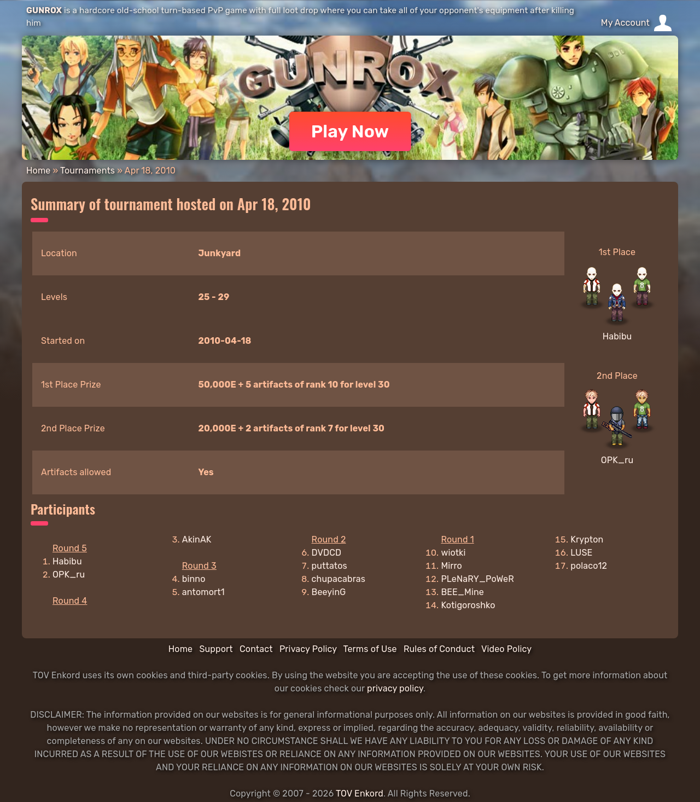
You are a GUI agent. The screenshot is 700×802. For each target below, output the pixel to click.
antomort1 (203, 592)
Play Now (350, 131)
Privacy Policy (308, 649)
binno (194, 579)
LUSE (581, 552)
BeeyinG (329, 592)
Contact (256, 649)
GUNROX (44, 10)
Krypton (586, 539)
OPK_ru (617, 460)
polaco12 (588, 566)
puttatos (329, 566)
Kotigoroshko (468, 605)
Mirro (451, 566)
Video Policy (506, 649)
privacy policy (395, 688)
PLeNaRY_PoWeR (477, 579)
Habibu (617, 336)
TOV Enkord (359, 793)
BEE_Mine (462, 592)
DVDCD (327, 552)
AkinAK (197, 539)
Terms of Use (370, 649)
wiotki (453, 552)
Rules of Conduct (439, 649)
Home (38, 170)
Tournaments (87, 170)
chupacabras (338, 579)
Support (215, 649)
